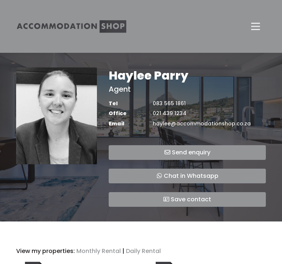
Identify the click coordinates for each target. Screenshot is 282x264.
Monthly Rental (98, 251)
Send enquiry (187, 152)
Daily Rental (143, 251)
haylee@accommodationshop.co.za (202, 123)
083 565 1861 (169, 103)
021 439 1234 (170, 113)
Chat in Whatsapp (187, 176)
